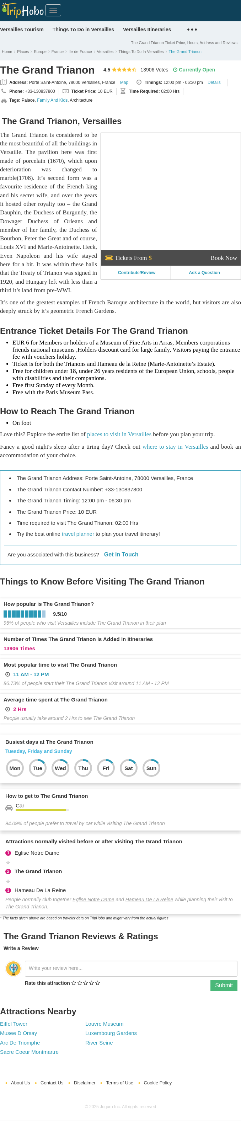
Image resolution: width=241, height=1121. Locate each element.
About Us (20, 1082)
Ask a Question (204, 272)
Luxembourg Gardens (111, 1033)
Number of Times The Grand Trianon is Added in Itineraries (78, 639)
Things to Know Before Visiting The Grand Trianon (102, 581)
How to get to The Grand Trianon (46, 796)
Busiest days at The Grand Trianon (49, 742)
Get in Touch (121, 554)
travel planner (78, 534)
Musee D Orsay (18, 1033)
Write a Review (21, 948)
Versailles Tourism (22, 29)
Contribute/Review (136, 272)
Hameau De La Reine (149, 899)
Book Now (224, 258)
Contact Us (52, 1082)
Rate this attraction (47, 983)
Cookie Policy (158, 1082)
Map (124, 82)
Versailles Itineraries (147, 29)
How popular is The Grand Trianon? (49, 604)
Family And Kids (52, 100)
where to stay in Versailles (175, 446)
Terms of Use (119, 1082)
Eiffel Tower (13, 1024)
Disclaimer (85, 1082)
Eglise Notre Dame (93, 899)
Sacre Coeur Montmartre (29, 1052)
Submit (224, 985)
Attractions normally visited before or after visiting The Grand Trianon (93, 841)
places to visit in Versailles (119, 434)
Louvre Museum (104, 1024)
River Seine (99, 1043)
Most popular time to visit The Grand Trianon (60, 665)
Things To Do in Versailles (83, 29)
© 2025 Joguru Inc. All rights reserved (120, 1106)
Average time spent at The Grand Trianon (56, 699)
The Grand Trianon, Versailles (62, 121)
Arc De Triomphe (20, 1043)
